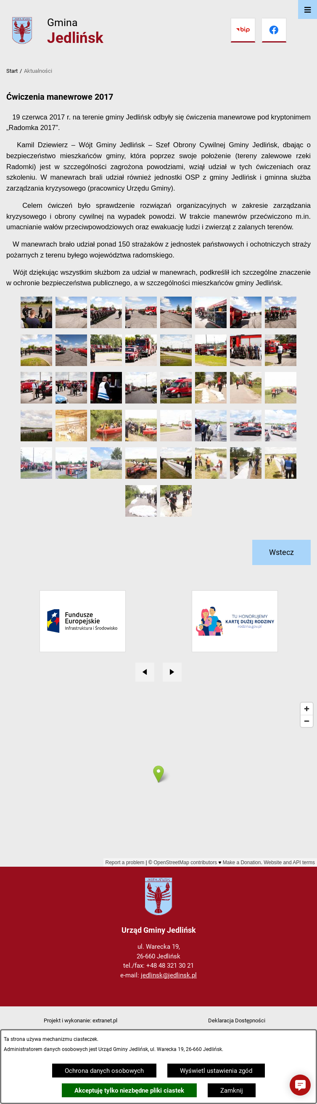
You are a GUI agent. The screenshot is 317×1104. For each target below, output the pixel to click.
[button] (36, 326)
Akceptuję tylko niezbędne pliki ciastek (129, 1090)
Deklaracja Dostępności (236, 1020)
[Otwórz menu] (307, 9)
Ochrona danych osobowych (104, 1071)
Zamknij (231, 1090)
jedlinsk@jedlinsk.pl (169, 975)
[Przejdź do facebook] (274, 30)
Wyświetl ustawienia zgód (216, 1071)
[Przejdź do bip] (243, 30)
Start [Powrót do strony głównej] (12, 71)
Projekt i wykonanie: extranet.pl (80, 1020)
